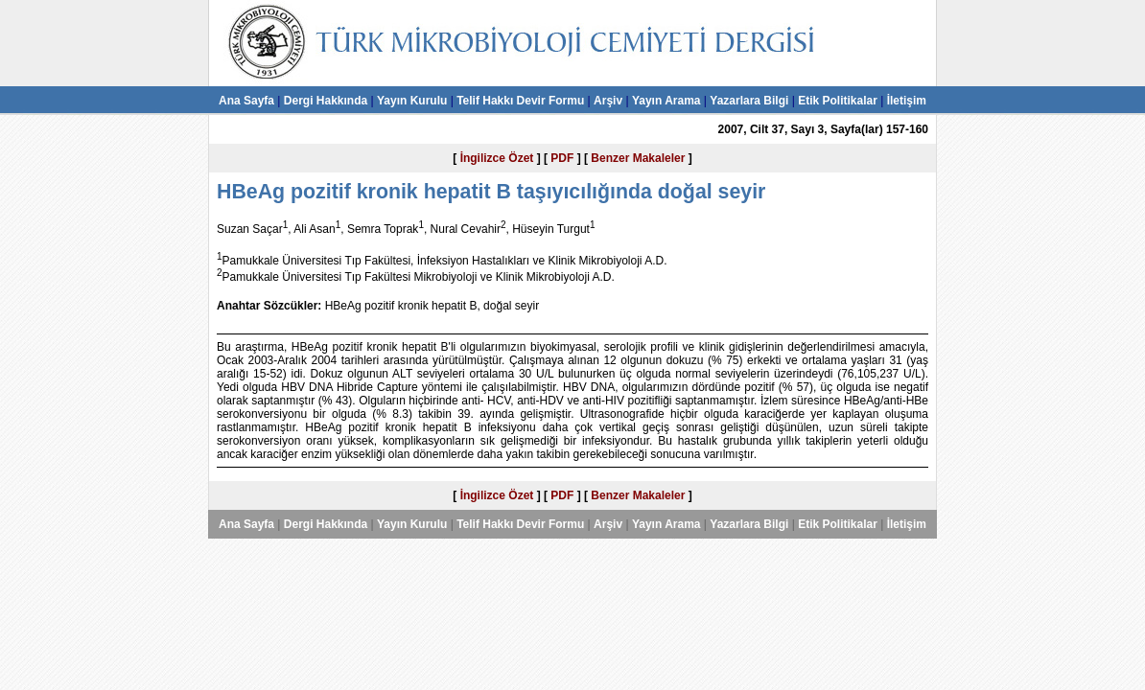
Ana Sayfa (246, 100)
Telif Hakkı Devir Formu (520, 100)
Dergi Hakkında (325, 100)
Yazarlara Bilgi (749, 100)
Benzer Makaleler (638, 158)
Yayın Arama (666, 100)
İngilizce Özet (497, 158)
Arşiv (608, 100)
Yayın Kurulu (412, 100)
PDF (561, 158)
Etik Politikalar (837, 100)
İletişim (906, 100)
